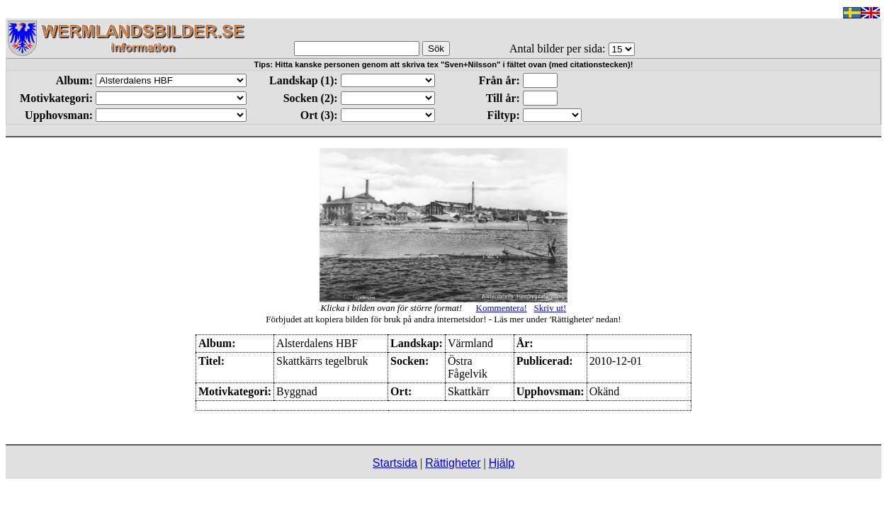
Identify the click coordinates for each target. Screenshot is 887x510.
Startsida (395, 463)
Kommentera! (501, 307)
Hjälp (501, 463)
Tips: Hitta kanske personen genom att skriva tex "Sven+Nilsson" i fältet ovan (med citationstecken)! (443, 64)
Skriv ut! (550, 307)
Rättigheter (452, 463)
